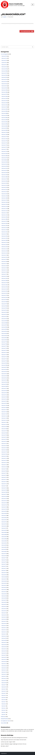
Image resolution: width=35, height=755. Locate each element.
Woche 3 (4, 710)
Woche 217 (4, 263)
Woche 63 (4, 587)
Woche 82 (4, 547)
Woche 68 (4, 576)
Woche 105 (4, 498)
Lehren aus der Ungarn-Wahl (8, 741)
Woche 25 (4, 667)
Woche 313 (4, 60)
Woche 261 (4, 170)
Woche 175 (4, 350)
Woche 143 (4, 418)
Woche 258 (4, 176)
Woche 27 (4, 663)
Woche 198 (4, 301)
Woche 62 (4, 589)
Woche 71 (4, 570)
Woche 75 (4, 562)
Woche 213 (4, 272)
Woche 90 (4, 530)
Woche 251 (4, 191)
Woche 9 (4, 697)
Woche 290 (4, 109)
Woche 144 (4, 416)
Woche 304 (4, 79)
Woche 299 (4, 90)
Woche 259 (4, 174)
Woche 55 (4, 604)
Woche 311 (4, 64)
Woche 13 (4, 689)
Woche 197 (4, 303)
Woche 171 (4, 358)
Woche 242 (4, 210)
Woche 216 (4, 265)
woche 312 (4, 62)
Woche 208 (4, 280)
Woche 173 (4, 354)
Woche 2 (4, 712)
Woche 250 (4, 193)
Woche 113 (4, 481)
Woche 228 (4, 240)
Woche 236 (4, 223)
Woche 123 (4, 460)
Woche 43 (4, 629)
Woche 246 (4, 202)
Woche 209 (4, 278)
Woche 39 (4, 638)
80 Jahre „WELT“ (5, 746)
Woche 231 (4, 234)
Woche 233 (4, 229)
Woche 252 (4, 189)
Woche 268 (4, 155)
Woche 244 (4, 206)
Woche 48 (4, 619)
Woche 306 (4, 75)
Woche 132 (4, 441)
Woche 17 (4, 684)
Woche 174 (4, 352)
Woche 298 (4, 92)
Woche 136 (4, 433)
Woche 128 (4, 449)
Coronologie (4, 54)
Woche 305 (4, 77)
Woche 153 (4, 397)
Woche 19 (4, 680)
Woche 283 (4, 124)
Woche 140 (4, 424)
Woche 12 (4, 691)
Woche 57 (4, 600)
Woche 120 (4, 466)
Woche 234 (4, 227)
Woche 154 (4, 394)
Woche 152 (4, 399)
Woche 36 (4, 644)
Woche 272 (4, 147)
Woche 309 (4, 68)
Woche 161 (4, 380)
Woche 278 (4, 134)
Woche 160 (4, 382)
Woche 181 (4, 337)
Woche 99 (4, 511)
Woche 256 (4, 181)
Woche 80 (4, 551)
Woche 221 (4, 255)
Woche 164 (4, 373)
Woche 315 (4, 56)
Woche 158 (4, 386)
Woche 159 (4, 384)
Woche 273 (4, 145)
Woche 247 (4, 200)
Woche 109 (4, 490)
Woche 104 (4, 500)
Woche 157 (4, 388)
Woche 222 (4, 253)
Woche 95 (4, 519)
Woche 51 (4, 612)
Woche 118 (4, 471)
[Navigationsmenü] (32, 5)
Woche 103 (4, 502)
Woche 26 (4, 665)
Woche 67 (4, 579)
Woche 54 (4, 606)
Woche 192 (4, 314)
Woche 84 (4, 543)
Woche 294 (4, 100)
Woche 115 (4, 477)
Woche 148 (4, 407)
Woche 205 (4, 286)
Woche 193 (4, 312)
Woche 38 (4, 640)
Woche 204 (4, 289)
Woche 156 (4, 390)
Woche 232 (4, 231)
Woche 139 (4, 426)
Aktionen (3, 716)
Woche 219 (4, 259)
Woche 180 (4, 339)
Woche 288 (4, 113)
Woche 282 (4, 126)
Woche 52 (4, 610)
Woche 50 (4, 615)
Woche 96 (4, 517)
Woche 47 (4, 621)
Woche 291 (4, 107)
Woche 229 (4, 238)
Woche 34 (4, 648)
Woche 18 (4, 682)
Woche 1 (4, 714)
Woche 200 (4, 297)
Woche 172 (4, 356)
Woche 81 (4, 549)
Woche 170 (4, 361)
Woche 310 (4, 66)
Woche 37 (4, 642)
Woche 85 (4, 540)
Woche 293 (4, 102)
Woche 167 (4, 367)
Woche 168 (4, 365)
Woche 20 (4, 678)
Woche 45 (4, 625)
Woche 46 (4, 623)
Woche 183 (4, 333)
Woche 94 (4, 521)
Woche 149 (4, 405)
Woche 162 (4, 377)
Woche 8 (4, 699)
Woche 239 (4, 217)
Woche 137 (4, 430)
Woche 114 (4, 479)
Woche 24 (4, 670)
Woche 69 (4, 574)
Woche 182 (4, 335)
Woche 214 (4, 270)
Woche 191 (4, 316)
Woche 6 (4, 703)
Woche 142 (4, 420)
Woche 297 (4, 94)
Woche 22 (4, 674)
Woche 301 (4, 85)
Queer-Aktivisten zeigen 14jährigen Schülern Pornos (13, 744)
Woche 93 (4, 524)
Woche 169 (4, 363)
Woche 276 (4, 138)
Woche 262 (4, 168)
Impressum (4, 753)
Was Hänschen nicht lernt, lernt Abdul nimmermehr (13, 739)
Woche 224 (4, 248)
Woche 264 (4, 164)
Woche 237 (4, 221)
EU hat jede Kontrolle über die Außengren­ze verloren (14, 737)
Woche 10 (4, 695)
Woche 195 (4, 308)
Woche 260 (4, 172)
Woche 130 (4, 445)
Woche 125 (4, 456)
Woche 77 (4, 557)
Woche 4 (4, 708)
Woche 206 (4, 284)
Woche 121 (4, 464)
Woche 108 (4, 492)
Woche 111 (4, 485)
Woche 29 (4, 659)
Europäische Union (5, 720)
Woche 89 (4, 532)
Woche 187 (4, 325)
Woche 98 (4, 513)
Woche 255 (4, 183)
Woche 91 (4, 528)
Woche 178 (4, 344)
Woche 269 (4, 153)
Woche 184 (4, 331)
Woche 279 (4, 132)
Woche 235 (4, 225)
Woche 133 (4, 439)
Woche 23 (4, 672)
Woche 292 (4, 104)
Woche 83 (4, 545)
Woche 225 (4, 246)
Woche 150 (4, 403)
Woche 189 (4, 320)
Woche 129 (4, 447)
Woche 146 (4, 411)
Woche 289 (4, 111)
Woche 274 (4, 143)
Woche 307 (4, 73)
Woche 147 (4, 409)
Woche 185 (4, 329)
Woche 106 (4, 496)
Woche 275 (4, 140)
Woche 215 (4, 267)
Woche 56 (4, 602)
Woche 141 (4, 422)
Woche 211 (4, 274)
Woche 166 (4, 369)
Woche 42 (4, 631)
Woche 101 (4, 507)
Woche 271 (4, 149)
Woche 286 (4, 117)
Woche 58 (4, 598)
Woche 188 (4, 322)
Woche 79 (4, 553)
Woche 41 (4, 634)
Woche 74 (4, 564)
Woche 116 (4, 475)
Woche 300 (4, 88)
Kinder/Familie (4, 718)
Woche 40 (4, 636)
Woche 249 (4, 195)
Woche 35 (4, 646)
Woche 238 (4, 219)
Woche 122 (4, 462)
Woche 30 (4, 657)
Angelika (4, 16)
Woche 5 (4, 706)
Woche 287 (4, 115)
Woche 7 (4, 701)
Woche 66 (4, 581)
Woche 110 (4, 488)
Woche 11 (4, 693)
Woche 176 (4, 348)
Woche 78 (4, 555)
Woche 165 (4, 371)
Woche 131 (4, 443)
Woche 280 (4, 130)
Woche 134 (4, 437)
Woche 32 (4, 653)
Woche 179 (4, 342)
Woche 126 (4, 454)
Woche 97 (4, 515)
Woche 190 (4, 318)
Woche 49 (4, 617)
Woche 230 (4, 236)
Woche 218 (4, 261)
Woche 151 (4, 401)
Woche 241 (4, 212)
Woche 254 (4, 185)
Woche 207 (4, 282)
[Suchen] (16, 47)
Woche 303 (4, 81)
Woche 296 (4, 96)
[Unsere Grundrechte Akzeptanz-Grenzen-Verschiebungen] (13, 4)
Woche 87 (4, 536)
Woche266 (4, 159)
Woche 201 (4, 295)
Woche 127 (4, 452)
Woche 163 (4, 375)
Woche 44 (4, 627)
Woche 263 (4, 166)
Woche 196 (4, 306)
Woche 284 (4, 121)
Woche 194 (4, 310)
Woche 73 (4, 566)
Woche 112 (4, 483)
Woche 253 (4, 187)
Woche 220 (4, 257)
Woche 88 (4, 534)
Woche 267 (4, 157)
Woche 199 (4, 299)
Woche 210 (4, 276)
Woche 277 (4, 136)
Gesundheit (4, 723)
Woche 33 (4, 651)
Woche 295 (4, 98)
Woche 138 (4, 428)
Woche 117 (4, 473)
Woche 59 (4, 596)
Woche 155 (4, 392)
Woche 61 (4, 591)
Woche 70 (4, 572)
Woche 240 (4, 215)
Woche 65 (4, 583)
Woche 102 (4, 504)
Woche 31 (4, 655)
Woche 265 (4, 162)
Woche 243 (4, 208)
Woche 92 (4, 526)
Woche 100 (4, 509)
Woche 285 (4, 119)
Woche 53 (4, 608)
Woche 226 (4, 244)
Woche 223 (4, 251)
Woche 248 (4, 198)
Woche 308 (4, 71)
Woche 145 (4, 413)
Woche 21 (4, 676)
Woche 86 (4, 538)
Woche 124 (4, 458)
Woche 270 (4, 151)
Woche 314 (4, 58)
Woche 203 (4, 291)
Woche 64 (4, 585)
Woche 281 (4, 128)
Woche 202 (4, 293)
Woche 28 (4, 661)
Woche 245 (4, 204)
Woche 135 (4, 435)
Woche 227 (4, 242)
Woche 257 (4, 179)
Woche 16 (4, 687)
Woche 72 (4, 568)
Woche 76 (4, 560)
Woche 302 (4, 83)
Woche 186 (4, 327)
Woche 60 (4, 593)
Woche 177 (4, 346)
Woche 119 (4, 469)
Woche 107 (4, 494)
